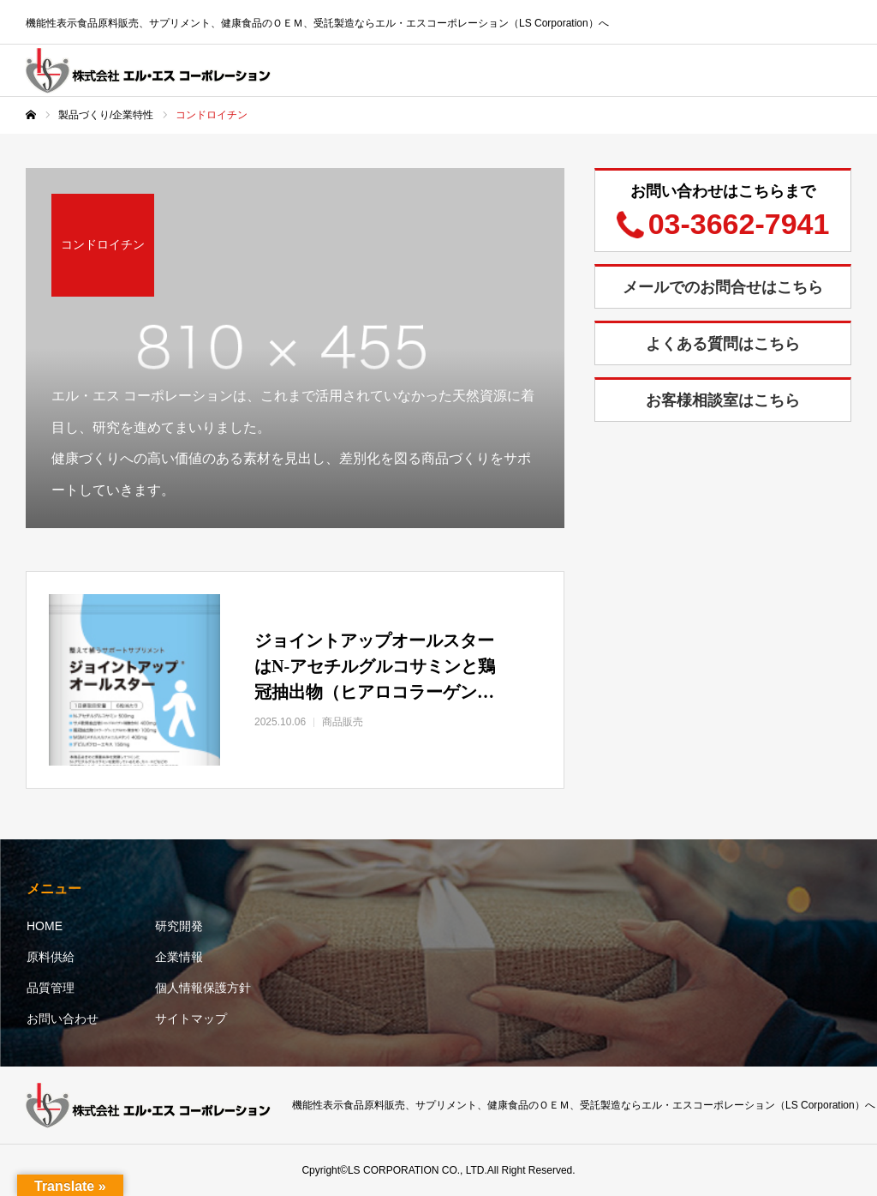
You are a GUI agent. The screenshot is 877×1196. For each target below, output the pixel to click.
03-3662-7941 (739, 223)
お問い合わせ (62, 1018)
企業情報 (179, 957)
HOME (45, 926)
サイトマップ (191, 1018)
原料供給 (51, 957)
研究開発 (179, 926)
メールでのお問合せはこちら (723, 287)
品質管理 (51, 988)
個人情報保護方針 (203, 988)
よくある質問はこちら (723, 343)
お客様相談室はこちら (723, 400)
